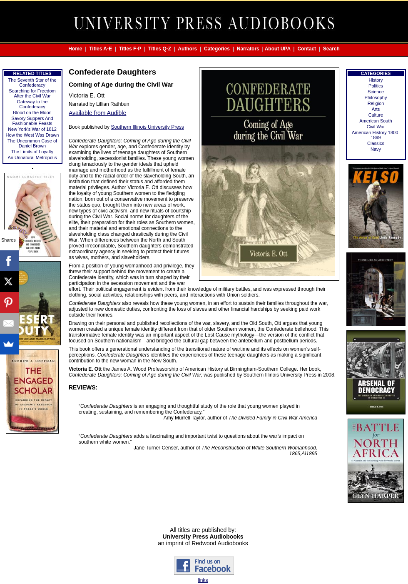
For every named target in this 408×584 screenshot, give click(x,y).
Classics (375, 143)
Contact (306, 49)
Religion (376, 103)
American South (375, 120)
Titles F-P (130, 49)
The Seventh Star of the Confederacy (32, 82)
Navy (376, 149)
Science (376, 91)
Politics (375, 85)
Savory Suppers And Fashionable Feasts (32, 121)
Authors (187, 49)
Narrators (248, 49)
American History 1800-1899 (376, 135)
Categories (217, 49)
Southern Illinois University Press (147, 127)
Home (75, 49)
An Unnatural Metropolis (32, 157)
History (375, 79)
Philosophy (376, 97)
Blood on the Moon (32, 112)
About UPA (278, 49)
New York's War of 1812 (32, 129)
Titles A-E (100, 49)
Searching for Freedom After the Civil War (32, 93)
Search (331, 49)
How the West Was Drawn (32, 134)
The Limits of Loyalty (32, 151)
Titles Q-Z (159, 49)
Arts (376, 109)
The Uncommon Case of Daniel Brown (32, 143)
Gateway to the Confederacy (32, 104)
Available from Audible (97, 113)
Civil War (376, 126)
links (203, 580)
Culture (375, 114)
